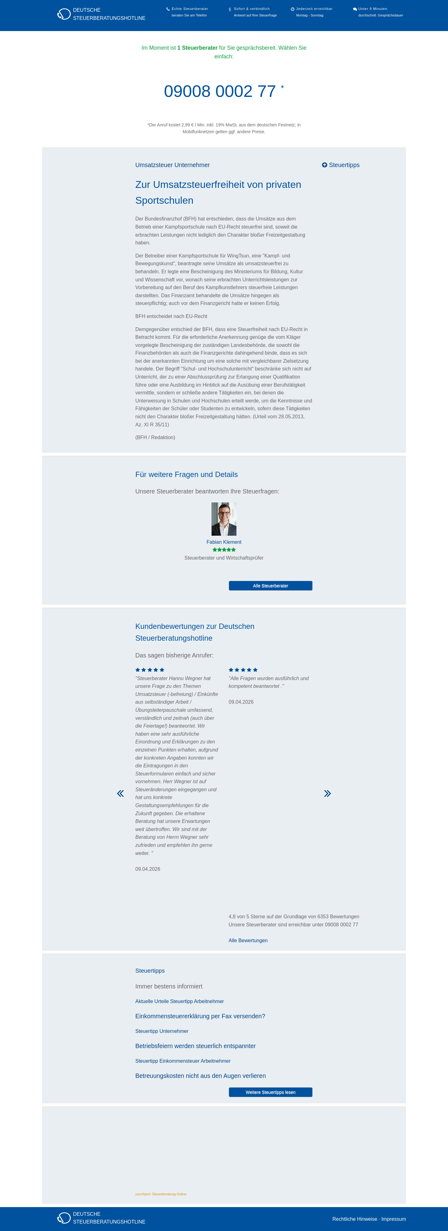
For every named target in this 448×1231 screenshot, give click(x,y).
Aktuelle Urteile (152, 1001)
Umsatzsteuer (154, 164)
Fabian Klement (224, 542)
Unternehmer (192, 164)
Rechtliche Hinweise (354, 1219)
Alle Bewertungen (248, 940)
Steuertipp (181, 1001)
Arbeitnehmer (209, 1001)
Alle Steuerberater (270, 585)
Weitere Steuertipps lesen (271, 1092)
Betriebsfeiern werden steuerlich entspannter (195, 1045)
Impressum (393, 1219)
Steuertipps (341, 164)
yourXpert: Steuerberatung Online (161, 1194)
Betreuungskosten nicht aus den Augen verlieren (200, 1075)
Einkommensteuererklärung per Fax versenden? (200, 1016)
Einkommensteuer (179, 1061)
